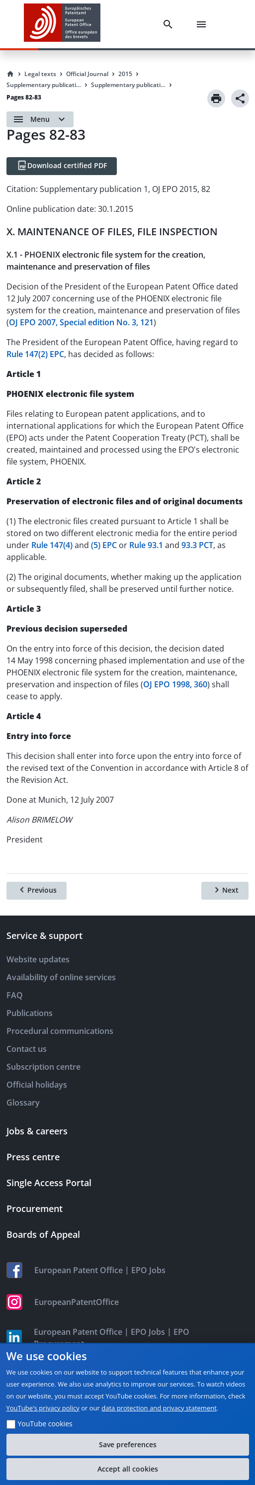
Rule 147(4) (52, 545)
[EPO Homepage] (62, 24)
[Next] (225, 891)
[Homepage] (10, 74)
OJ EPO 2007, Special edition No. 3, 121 (81, 322)
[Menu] (203, 24)
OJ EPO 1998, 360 (175, 684)
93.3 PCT (197, 545)
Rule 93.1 (146, 545)
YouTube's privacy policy (43, 1407)
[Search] (170, 24)
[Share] (240, 98)
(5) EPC (104, 545)
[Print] (216, 98)
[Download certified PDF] (61, 166)
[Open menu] (40, 119)
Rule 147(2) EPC (35, 354)
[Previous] (36, 891)
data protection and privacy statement (159, 1407)
